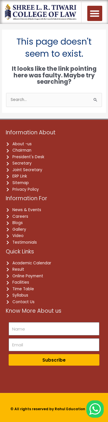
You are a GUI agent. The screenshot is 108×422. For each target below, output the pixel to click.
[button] (95, 13)
